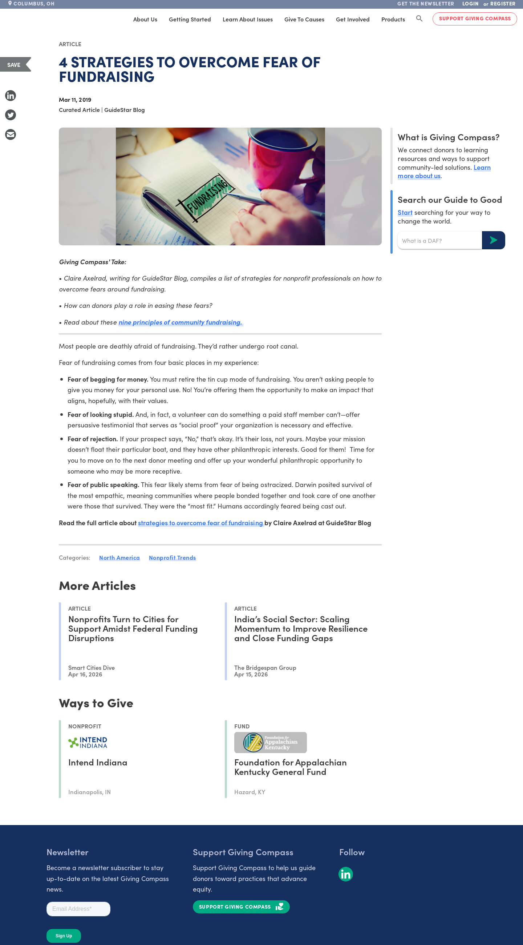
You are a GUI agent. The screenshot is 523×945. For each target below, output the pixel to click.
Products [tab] (393, 19)
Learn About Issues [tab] (248, 19)
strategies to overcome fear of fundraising (201, 522)
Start (405, 212)
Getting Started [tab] (190, 19)
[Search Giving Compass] (419, 19)
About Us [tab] (145, 19)
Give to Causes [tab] (304, 19)
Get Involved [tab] (353, 19)
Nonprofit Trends (172, 557)
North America (119, 557)
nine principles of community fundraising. (181, 321)
